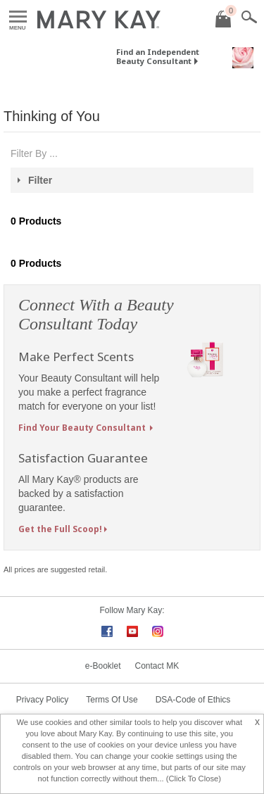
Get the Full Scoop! (60, 529)
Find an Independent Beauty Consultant (157, 56)
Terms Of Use (111, 700)
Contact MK (157, 666)
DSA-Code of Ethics (193, 700)
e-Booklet (103, 666)
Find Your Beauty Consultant (83, 428)
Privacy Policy (42, 700)
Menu (18, 17)
